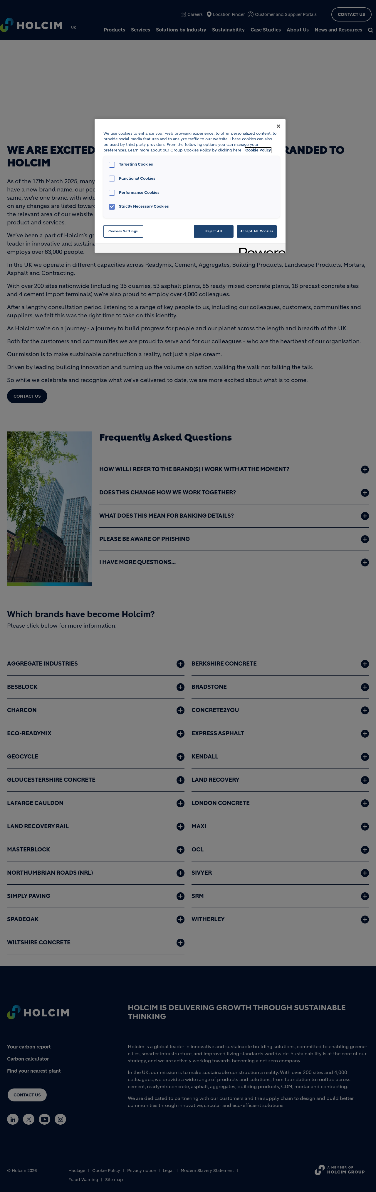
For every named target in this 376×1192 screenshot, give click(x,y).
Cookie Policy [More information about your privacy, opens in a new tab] (258, 150)
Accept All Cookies (256, 231)
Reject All (214, 231)
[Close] (278, 126)
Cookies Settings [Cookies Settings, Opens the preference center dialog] (123, 231)
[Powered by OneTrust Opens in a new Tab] (260, 249)
